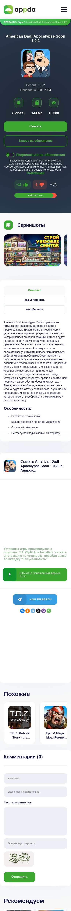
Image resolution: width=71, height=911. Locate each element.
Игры (20, 22)
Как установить (34, 299)
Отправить (19, 876)
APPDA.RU (10, 22)
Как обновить (34, 309)
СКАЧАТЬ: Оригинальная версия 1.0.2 (40, 575)
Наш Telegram (41, 599)
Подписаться (35, 172)
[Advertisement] (35, 511)
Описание (34, 290)
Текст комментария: (35, 818)
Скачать (36, 126)
